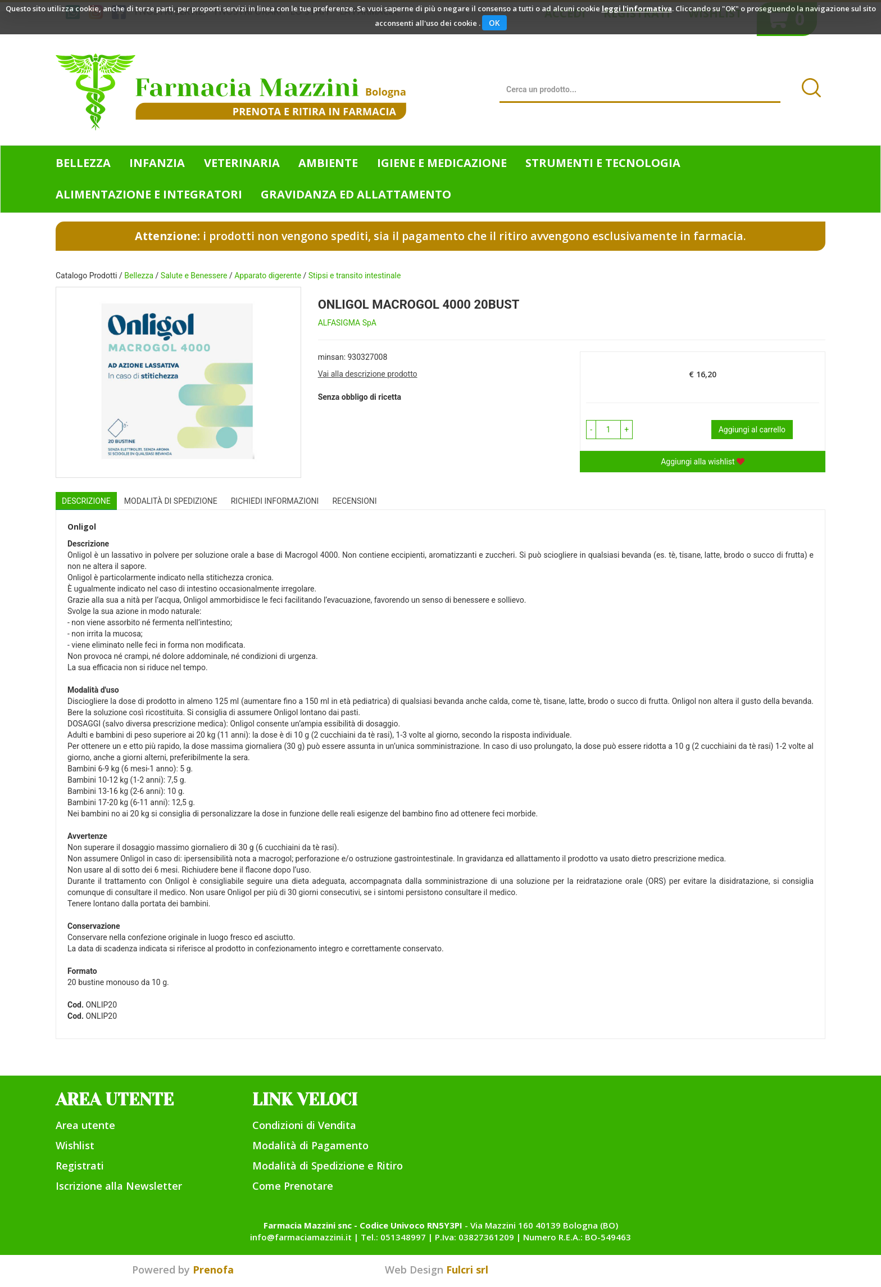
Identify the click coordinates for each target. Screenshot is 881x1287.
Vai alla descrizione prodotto (367, 373)
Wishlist (75, 1145)
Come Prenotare (292, 1186)
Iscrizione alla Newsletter (119, 1186)
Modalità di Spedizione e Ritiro (327, 1165)
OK (494, 22)
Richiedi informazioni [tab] (275, 500)
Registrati (80, 1165)
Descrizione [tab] (86, 500)
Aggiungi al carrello (752, 429)
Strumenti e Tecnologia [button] (602, 162)
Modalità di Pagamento (310, 1145)
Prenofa (213, 1269)
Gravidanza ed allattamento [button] (356, 194)
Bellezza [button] (83, 162)
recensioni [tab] (354, 500)
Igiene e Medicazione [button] (442, 162)
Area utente (85, 1125)
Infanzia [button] (157, 162)
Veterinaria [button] (242, 162)
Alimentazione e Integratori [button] (149, 194)
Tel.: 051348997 (393, 1237)
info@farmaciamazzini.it (301, 1237)
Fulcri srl (467, 1269)
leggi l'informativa (637, 8)
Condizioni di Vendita (304, 1125)
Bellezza (138, 275)
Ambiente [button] (328, 162)
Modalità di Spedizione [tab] (170, 500)
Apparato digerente (267, 275)
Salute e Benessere (194, 275)
